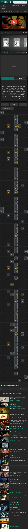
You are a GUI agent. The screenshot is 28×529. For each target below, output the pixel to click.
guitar (3, 52)
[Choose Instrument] (7, 52)
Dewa (4, 6)
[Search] (25, 2)
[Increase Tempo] (8, 33)
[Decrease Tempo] (2, 33)
